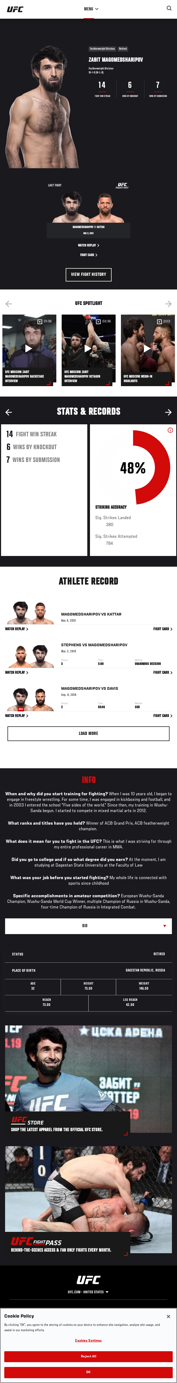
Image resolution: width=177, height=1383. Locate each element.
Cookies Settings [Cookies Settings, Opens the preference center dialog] (88, 1341)
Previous (8, 303)
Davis (112, 689)
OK (88, 1372)
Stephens (71, 646)
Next (168, 303)
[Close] (168, 1316)
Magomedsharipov (80, 615)
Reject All (88, 1356)
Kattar (114, 615)
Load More (88, 733)
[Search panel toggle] (169, 8)
